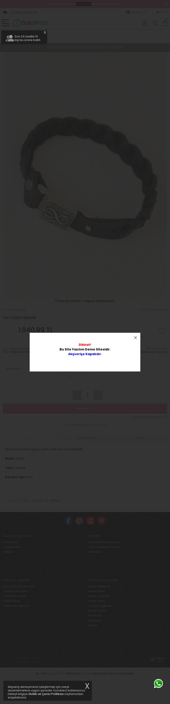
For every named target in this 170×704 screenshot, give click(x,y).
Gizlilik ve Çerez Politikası (46, 694)
